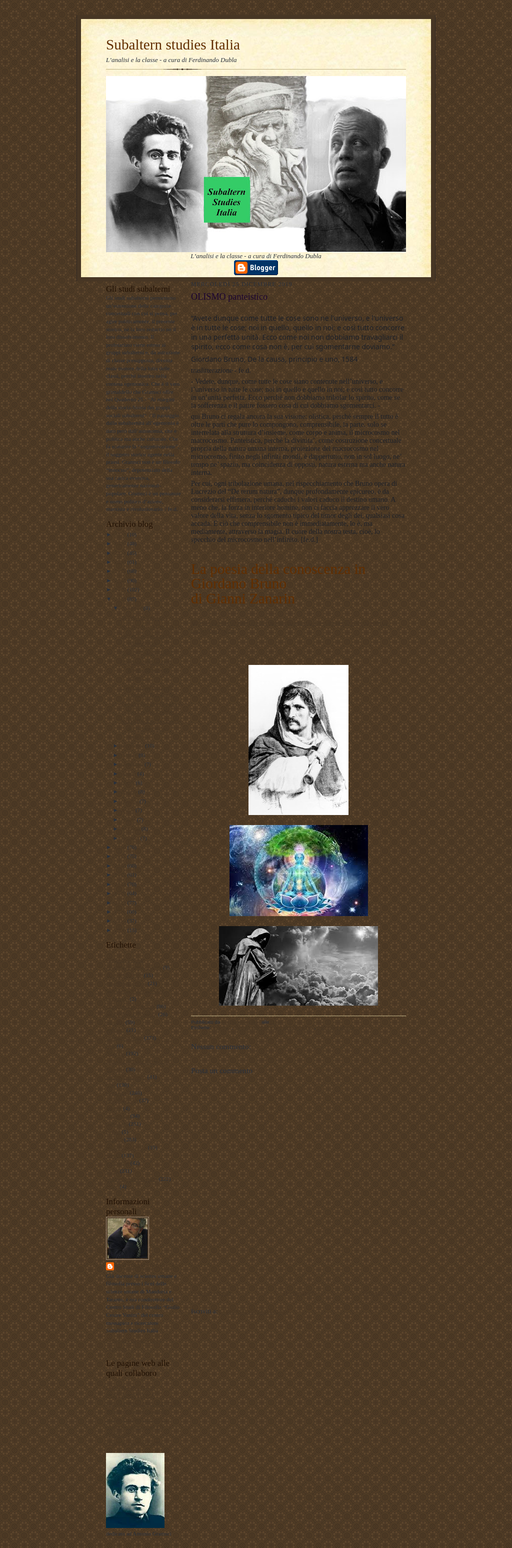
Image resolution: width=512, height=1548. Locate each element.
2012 (120, 903)
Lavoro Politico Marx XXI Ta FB (143, 1403)
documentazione (124, 1038)
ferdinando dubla (146, 1266)
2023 (120, 562)
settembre (133, 764)
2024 (120, 553)
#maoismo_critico (126, 983)
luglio (129, 783)
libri (111, 1085)
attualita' (115, 1030)
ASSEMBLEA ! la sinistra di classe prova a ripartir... (149, 728)
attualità (115, 1022)
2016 (120, 866)
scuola (113, 1155)
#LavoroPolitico (124, 975)
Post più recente (211, 1292)
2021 (120, 580)
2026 (120, 534)
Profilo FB (118, 1434)
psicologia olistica (126, 1147)
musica (114, 1108)
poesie (113, 1132)
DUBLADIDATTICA (130, 1395)
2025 (120, 543)
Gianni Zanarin (250, 598)
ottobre (130, 755)
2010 (120, 921)
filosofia (115, 1053)
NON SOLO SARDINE (147, 652)
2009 (120, 930)
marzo (129, 820)
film (111, 1046)
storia (112, 1171)
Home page (298, 1292)
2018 (120, 847)
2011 (120, 912)
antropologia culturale (130, 1006)
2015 (120, 875)
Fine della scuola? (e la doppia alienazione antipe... (146, 669)
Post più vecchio (384, 1292)
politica (114, 1139)
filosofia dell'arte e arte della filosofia (273, 1027)
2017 (120, 856)
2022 (120, 571)
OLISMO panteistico (143, 617)
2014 (120, 884)
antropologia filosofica (131, 1014)
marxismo (117, 1093)
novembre (133, 745)
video (112, 1186)
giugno (130, 792)
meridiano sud (122, 1100)
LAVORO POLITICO (131, 1387)
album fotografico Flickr (133, 1442)
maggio (131, 801)
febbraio (132, 829)
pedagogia (117, 1116)
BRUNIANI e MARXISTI (150, 626)
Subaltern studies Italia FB (136, 1411)
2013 (120, 893)
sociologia (117, 1163)
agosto (130, 773)
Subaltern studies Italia (173, 45)
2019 (120, 599)
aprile (129, 810)
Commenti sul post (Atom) (254, 1311)
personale (117, 1124)
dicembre (133, 608)
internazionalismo (126, 1077)
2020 (120, 589)
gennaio (131, 838)
